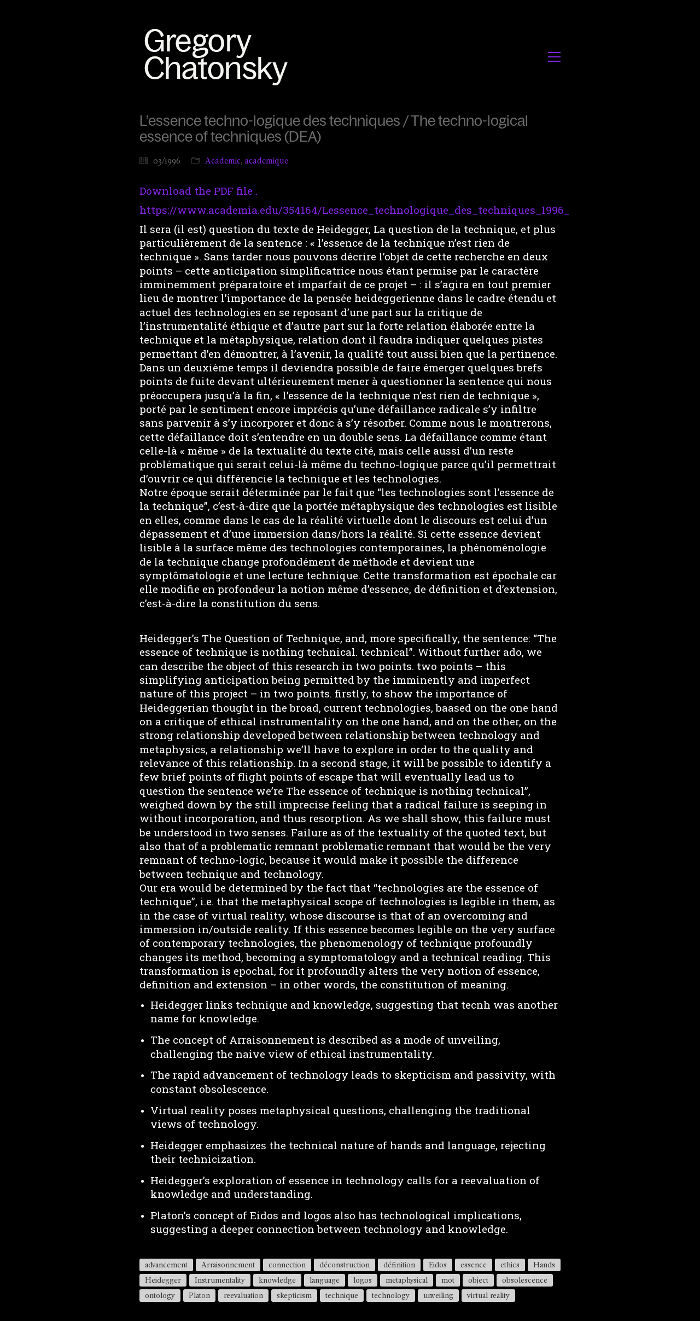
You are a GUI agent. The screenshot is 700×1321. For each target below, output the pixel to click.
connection (287, 1264)
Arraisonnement (228, 1264)
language (325, 1280)
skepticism (294, 1295)
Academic (223, 160)
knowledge (277, 1280)
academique (266, 160)
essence (473, 1264)
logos (362, 1280)
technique (341, 1295)
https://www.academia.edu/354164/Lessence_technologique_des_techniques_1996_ (354, 210)
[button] (554, 57)
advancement (166, 1264)
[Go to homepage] (219, 56)
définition (399, 1264)
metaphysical (407, 1280)
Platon (199, 1295)
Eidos (438, 1264)
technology (391, 1295)
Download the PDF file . (198, 190)
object (478, 1280)
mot (447, 1280)
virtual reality (488, 1295)
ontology (160, 1295)
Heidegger (163, 1280)
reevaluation (243, 1295)
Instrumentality (220, 1280)
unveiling (438, 1295)
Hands (544, 1264)
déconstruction (344, 1264)
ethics (510, 1264)
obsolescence (524, 1280)
